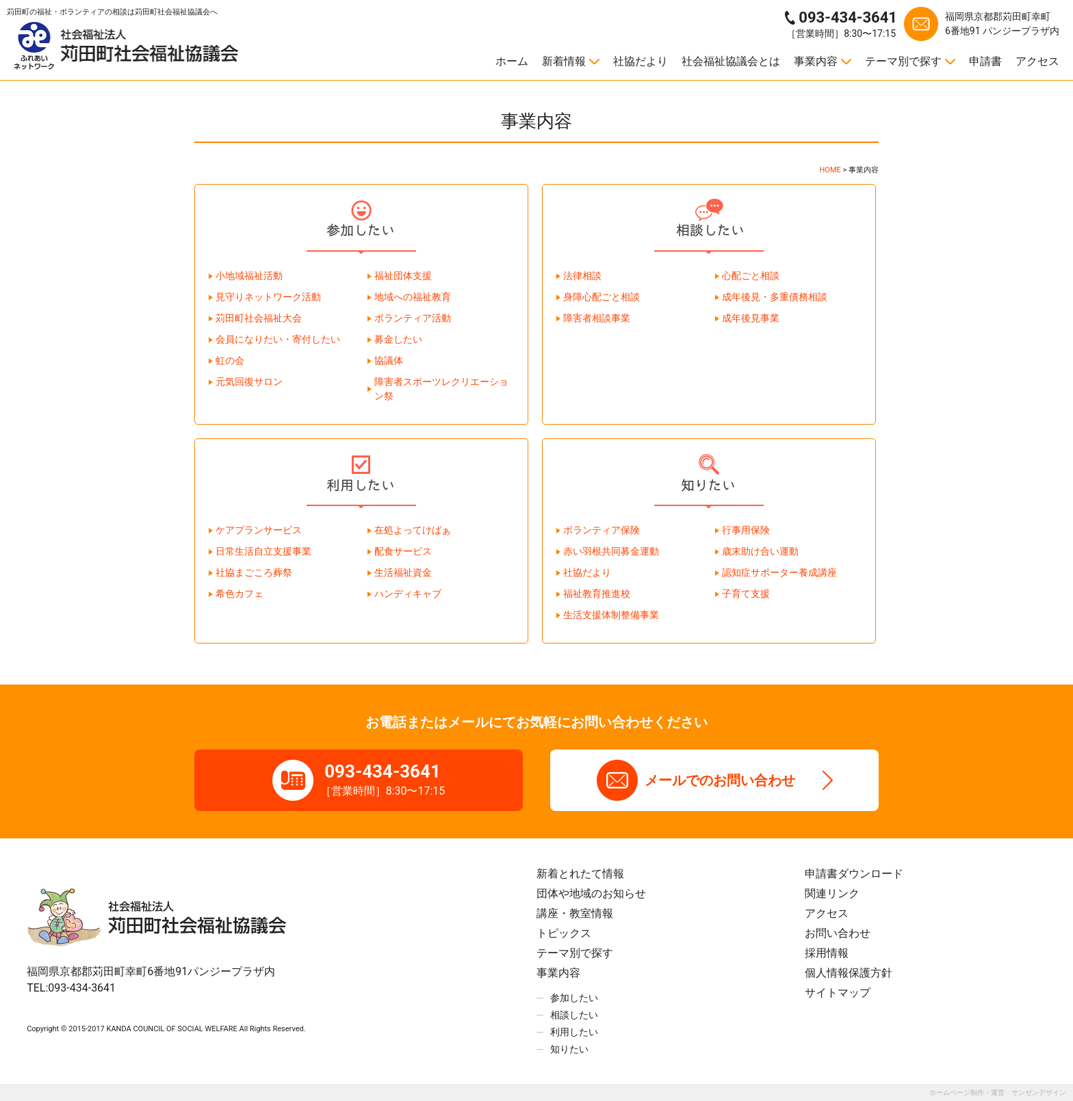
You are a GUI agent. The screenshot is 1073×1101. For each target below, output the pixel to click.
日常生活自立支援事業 (263, 551)
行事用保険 (746, 530)
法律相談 (582, 275)
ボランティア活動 (412, 318)
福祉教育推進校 (596, 593)
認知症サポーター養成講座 (779, 572)
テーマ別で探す (903, 61)
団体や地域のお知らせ (591, 893)
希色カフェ (239, 593)
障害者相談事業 (596, 318)
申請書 (985, 61)
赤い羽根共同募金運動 (611, 551)
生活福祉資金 (403, 572)
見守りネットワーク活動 (268, 296)
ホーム (511, 61)
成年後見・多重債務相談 (774, 296)
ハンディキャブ (407, 593)
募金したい (398, 339)
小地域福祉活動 (249, 275)
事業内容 (816, 61)
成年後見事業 (750, 318)
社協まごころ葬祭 (254, 572)
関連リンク (832, 893)
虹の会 (230, 360)
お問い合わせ (837, 933)
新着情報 (564, 61)
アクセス (1037, 61)
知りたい (569, 1049)
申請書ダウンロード (854, 873)
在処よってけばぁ (412, 530)
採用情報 (827, 952)
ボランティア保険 (601, 530)
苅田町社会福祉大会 (259, 318)
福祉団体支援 (403, 275)
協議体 (388, 360)
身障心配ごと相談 (601, 296)
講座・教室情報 (574, 913)
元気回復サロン (249, 381)
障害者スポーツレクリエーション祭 (441, 388)
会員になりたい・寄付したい (278, 339)
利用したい (574, 1031)
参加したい (574, 997)
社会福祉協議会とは (731, 61)
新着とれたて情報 (580, 873)
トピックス (563, 933)
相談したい (574, 1014)
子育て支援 (746, 593)
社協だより (640, 61)
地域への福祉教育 (412, 296)
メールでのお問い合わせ (720, 780)
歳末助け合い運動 (760, 551)
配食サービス (403, 551)
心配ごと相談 (750, 275)
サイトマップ (837, 992)
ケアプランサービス (259, 530)
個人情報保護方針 (848, 972)
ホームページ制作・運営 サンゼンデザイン (997, 1092)
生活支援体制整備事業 (611, 614)
